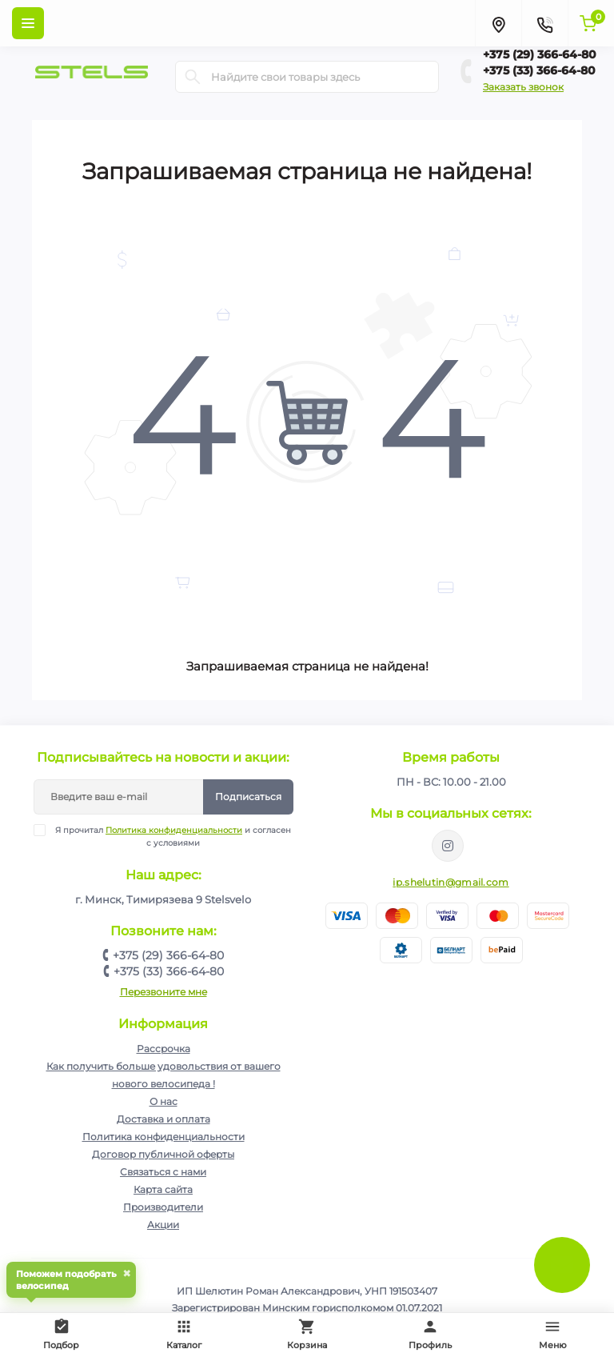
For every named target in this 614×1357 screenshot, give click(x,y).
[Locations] (498, 23)
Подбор (64, 1332)
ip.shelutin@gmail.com (450, 882)
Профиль (430, 1334)
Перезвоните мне (163, 992)
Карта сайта (163, 1189)
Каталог (183, 1334)
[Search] (192, 77)
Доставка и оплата (163, 1119)
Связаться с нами (163, 1172)
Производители (163, 1207)
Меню (553, 1334)
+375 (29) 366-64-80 (539, 54)
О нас (163, 1101)
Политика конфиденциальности (174, 830)
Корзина (307, 1334)
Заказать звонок (523, 87)
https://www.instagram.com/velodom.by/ (447, 845)
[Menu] (28, 23)
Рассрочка (163, 1049)
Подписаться (248, 797)
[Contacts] (544, 23)
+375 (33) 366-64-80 (539, 70)
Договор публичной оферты (163, 1154)
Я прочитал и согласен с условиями (173, 836)
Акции (163, 1225)
